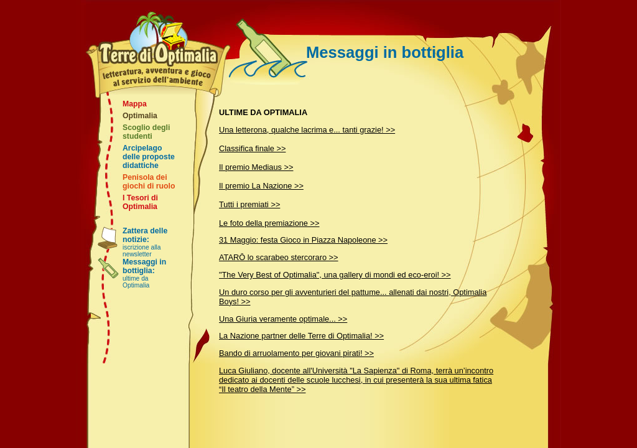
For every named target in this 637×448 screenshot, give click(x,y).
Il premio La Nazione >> (261, 185)
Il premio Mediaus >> (256, 167)
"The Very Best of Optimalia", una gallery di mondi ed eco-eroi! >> (335, 274)
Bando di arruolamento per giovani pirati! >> (296, 353)
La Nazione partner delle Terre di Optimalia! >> (301, 335)
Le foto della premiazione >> (269, 223)
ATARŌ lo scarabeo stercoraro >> (278, 257)
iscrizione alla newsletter (145, 242)
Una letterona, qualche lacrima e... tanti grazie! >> (307, 129)
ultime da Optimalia (144, 273)
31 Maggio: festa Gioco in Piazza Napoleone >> (303, 240)
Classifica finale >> (252, 148)
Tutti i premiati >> (249, 204)
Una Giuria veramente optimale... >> (283, 319)
